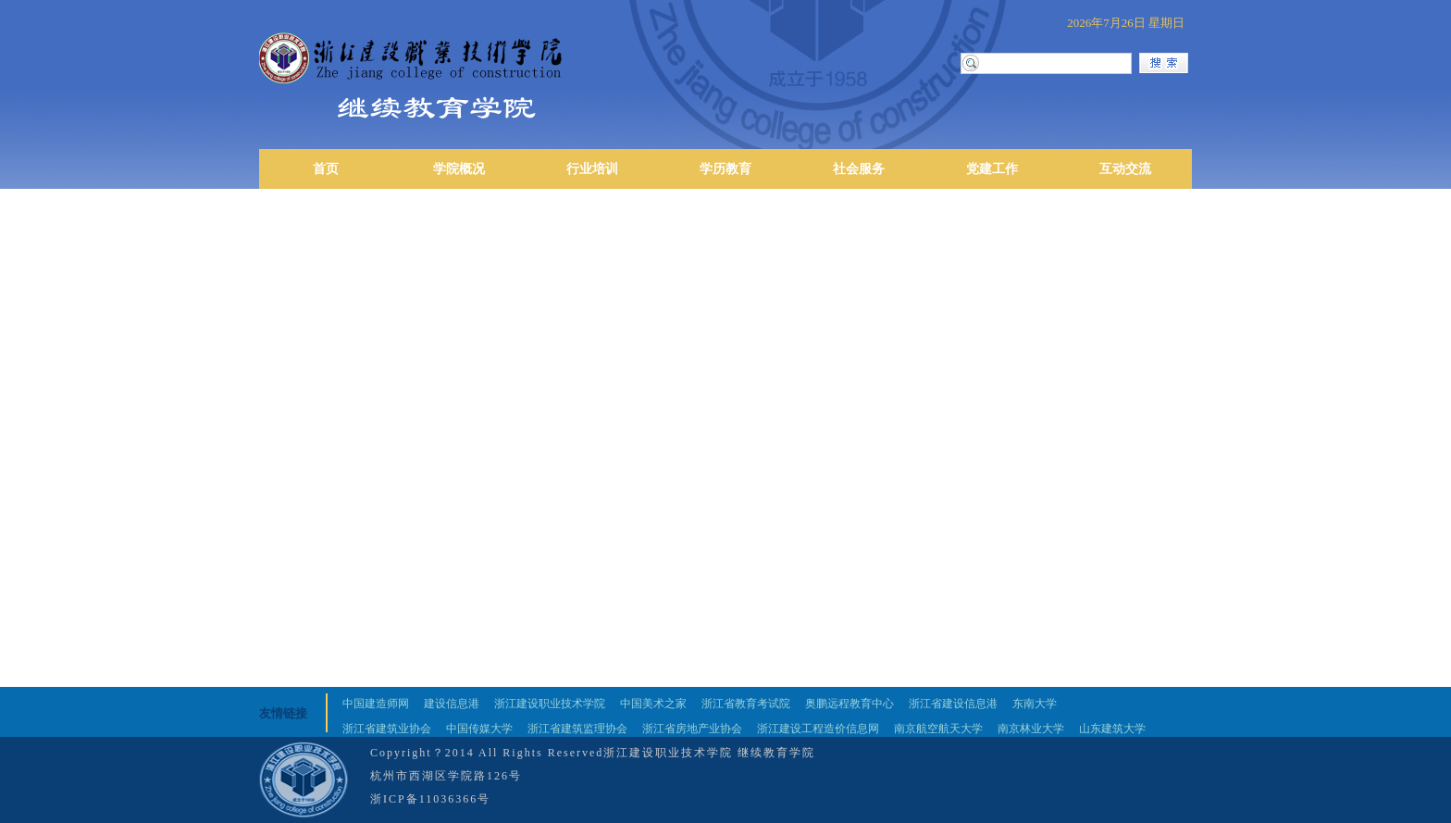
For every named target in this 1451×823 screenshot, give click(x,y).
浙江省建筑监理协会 (577, 728)
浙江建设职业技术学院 (549, 703)
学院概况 (459, 169)
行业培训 (592, 169)
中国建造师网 (375, 703)
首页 (326, 169)
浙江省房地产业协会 (692, 728)
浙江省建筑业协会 (386, 728)
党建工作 (992, 169)
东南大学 (1034, 703)
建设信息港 (451, 703)
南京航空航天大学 (938, 728)
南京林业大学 (1031, 728)
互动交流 (1125, 169)
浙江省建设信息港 (953, 703)
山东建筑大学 (1112, 728)
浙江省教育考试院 (745, 703)
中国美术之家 (653, 703)
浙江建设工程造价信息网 (818, 728)
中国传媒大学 (479, 728)
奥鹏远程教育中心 (849, 703)
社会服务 (859, 169)
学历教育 (725, 169)
